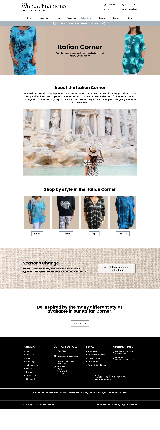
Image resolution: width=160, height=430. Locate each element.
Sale (130, 18)
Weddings (71, 18)
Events (102, 18)
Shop (57, 18)
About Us (44, 18)
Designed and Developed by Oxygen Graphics (115, 405)
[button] (117, 268)
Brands (116, 18)
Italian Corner (87, 18)
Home (29, 18)
